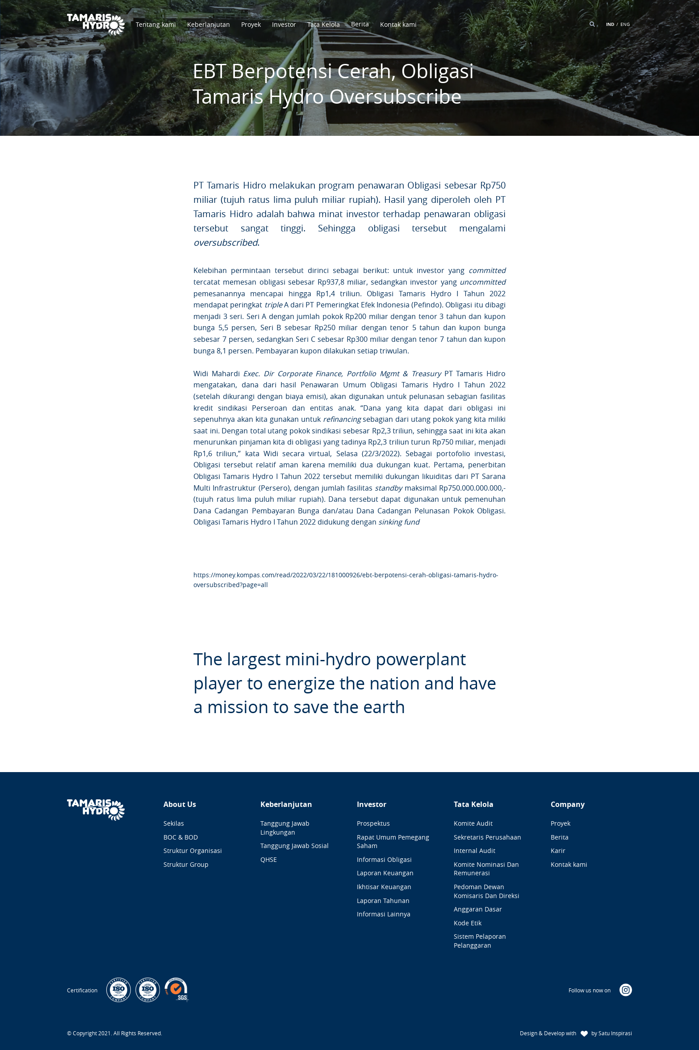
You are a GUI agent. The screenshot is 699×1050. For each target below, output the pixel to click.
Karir (558, 850)
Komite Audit (473, 823)
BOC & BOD (180, 837)
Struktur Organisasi (192, 850)
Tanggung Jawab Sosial (294, 845)
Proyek (251, 24)
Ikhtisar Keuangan (384, 886)
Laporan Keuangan (385, 873)
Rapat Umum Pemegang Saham (393, 841)
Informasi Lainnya (383, 914)
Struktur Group (186, 864)
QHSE (268, 859)
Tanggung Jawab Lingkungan (285, 827)
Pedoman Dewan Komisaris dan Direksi (486, 891)
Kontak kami (398, 24)
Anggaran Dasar (478, 909)
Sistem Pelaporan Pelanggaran (480, 940)
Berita (560, 837)
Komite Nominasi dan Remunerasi (486, 869)
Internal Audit (474, 850)
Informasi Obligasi (384, 859)
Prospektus (373, 823)
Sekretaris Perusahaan (487, 837)
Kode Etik (467, 923)
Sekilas (173, 823)
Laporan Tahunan (383, 900)
